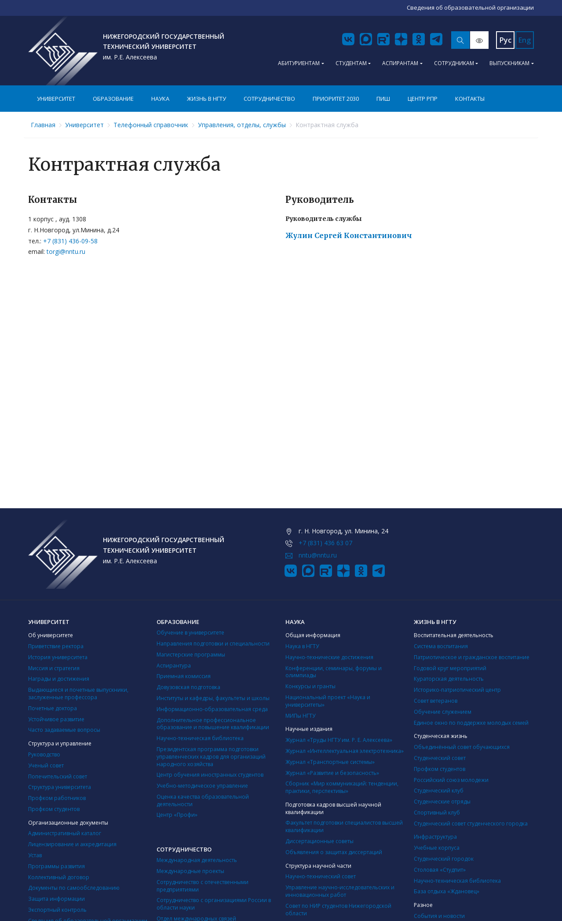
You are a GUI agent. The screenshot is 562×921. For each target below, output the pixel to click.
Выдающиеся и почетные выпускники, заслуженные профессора (78, 693)
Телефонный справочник (150, 125)
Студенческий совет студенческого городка (471, 823)
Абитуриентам (299, 63)
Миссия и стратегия (54, 668)
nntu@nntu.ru (318, 555)
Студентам (351, 63)
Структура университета (59, 787)
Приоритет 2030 (336, 99)
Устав (35, 855)
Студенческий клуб (438, 790)
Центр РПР (423, 99)
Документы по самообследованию (74, 888)
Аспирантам (400, 63)
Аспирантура (174, 665)
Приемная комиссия (184, 676)
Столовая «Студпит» (440, 869)
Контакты (470, 99)
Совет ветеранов (435, 701)
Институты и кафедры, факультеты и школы (213, 698)
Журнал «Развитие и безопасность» (332, 773)
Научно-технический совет (320, 876)
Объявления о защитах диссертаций (333, 852)
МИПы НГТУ (300, 715)
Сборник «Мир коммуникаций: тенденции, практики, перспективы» (341, 787)
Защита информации (56, 899)
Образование (113, 99)
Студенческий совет (440, 758)
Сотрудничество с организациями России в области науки (214, 903)
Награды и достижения (58, 678)
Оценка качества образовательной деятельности (203, 800)
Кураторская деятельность (449, 678)
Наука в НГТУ (302, 646)
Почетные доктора (52, 708)
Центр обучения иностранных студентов (210, 774)
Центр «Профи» (177, 814)
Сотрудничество (269, 99)
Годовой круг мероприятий (450, 668)
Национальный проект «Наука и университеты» (327, 701)
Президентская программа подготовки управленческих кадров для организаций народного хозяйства (211, 756)
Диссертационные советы (319, 841)
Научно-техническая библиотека (200, 738)
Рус (505, 40)
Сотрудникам (454, 63)
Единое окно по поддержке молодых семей (471, 723)
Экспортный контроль (57, 910)
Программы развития (56, 866)
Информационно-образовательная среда (212, 709)
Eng (524, 40)
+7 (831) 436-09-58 (70, 241)
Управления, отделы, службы (242, 125)
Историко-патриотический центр (457, 690)
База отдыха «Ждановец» (446, 891)
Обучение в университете (190, 632)
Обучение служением (442, 712)
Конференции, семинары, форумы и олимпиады (333, 671)
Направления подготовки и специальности (213, 643)
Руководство (44, 754)
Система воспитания (441, 646)
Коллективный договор (58, 877)
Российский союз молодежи (451, 780)
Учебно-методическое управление (202, 785)
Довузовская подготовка (188, 687)
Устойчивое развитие (56, 719)
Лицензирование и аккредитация (72, 844)
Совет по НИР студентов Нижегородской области (338, 909)
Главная (43, 125)
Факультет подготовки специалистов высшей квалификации (344, 826)
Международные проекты (190, 871)
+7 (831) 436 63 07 (325, 543)
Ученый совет (46, 765)
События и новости (439, 916)
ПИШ (383, 99)
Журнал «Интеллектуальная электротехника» (344, 751)
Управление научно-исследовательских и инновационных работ (339, 891)
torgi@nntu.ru (66, 251)
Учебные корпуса (437, 847)
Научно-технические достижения (329, 657)
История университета (58, 657)
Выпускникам (509, 63)
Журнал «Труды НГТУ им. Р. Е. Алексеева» (338, 740)
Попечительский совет (57, 776)
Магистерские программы (191, 654)
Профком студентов (54, 809)
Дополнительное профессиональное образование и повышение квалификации (213, 723)
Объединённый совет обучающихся (462, 747)
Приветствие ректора (56, 646)
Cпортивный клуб (437, 812)
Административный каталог (64, 833)
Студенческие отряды (442, 801)
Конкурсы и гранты (310, 686)
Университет (56, 99)
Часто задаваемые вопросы (64, 730)
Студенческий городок (444, 858)
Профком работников (57, 798)
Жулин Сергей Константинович (348, 235)
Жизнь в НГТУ (206, 99)
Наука (160, 99)
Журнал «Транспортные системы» (330, 762)
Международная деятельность (197, 860)
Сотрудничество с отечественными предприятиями (202, 885)
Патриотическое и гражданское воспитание (471, 657)
